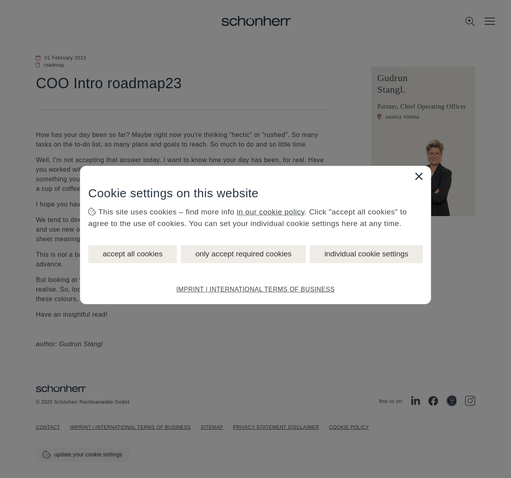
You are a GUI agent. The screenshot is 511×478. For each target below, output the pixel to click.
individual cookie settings (366, 254)
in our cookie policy (271, 212)
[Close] (419, 176)
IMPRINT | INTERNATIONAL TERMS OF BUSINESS (255, 289)
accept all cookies (132, 254)
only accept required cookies (243, 254)
